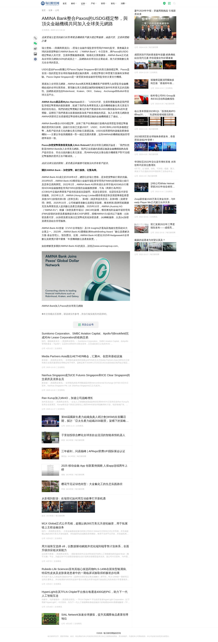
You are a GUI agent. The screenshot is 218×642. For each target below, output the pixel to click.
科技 (63, 440)
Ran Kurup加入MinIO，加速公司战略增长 (67, 398)
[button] (74, 3)
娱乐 (43, 516)
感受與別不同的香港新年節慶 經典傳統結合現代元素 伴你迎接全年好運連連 (154, 56)
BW (104, 314)
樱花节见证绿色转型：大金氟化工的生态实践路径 (91, 484)
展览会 (64, 456)
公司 (57, 10)
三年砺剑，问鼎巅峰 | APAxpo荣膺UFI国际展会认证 (93, 451)
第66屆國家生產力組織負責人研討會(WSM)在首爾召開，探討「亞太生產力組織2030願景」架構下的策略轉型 (95, 419)
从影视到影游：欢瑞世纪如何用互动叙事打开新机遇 (74, 498)
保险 (63, 475)
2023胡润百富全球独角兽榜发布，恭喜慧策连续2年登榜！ (154, 138)
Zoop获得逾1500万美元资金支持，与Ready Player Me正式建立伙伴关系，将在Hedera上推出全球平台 (154, 201)
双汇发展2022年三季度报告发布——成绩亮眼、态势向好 (163, 226)
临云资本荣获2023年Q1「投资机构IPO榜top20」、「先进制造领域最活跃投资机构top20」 (155, 113)
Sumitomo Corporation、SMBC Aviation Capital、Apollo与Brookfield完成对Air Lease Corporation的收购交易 (85, 335)
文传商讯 (45, 30)
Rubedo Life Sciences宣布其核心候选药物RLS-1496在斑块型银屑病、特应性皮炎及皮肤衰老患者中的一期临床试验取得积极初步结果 (85, 571)
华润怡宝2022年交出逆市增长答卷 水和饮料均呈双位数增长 (155, 163)
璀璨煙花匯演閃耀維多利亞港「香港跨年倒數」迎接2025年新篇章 (163, 82)
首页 (44, 10)
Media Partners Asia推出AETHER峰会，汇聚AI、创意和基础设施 (82, 356)
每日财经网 (108, 633)
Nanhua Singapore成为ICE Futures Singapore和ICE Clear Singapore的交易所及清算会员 (86, 377)
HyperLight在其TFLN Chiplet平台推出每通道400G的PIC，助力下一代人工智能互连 (84, 593)
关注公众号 (86, 324)
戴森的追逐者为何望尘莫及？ (149, 240)
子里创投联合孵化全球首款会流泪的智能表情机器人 (93, 435)
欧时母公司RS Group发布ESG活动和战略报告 (163, 97)
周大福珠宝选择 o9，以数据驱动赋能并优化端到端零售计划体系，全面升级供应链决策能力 (85, 548)
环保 (63, 489)
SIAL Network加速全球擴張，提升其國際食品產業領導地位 (94, 616)
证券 (50, 10)
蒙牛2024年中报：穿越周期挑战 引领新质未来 (155, 12)
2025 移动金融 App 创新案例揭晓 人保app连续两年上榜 (94, 467)
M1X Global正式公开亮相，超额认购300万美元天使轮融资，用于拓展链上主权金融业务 (85, 525)
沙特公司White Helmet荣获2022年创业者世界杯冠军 (163, 185)
